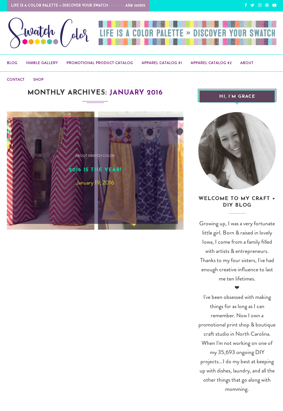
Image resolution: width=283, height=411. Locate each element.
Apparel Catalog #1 (162, 63)
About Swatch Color (95, 156)
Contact (16, 79)
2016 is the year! (95, 170)
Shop (38, 79)
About (246, 63)
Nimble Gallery (42, 63)
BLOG (12, 63)
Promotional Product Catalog (100, 63)
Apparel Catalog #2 (211, 63)
